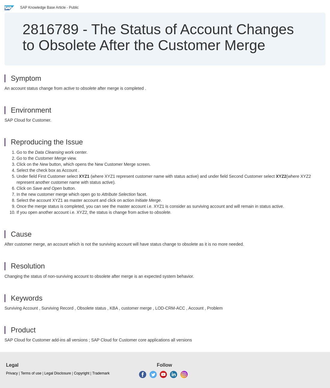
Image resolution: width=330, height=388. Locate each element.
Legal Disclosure (57, 373)
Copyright (81, 373)
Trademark (101, 373)
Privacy (12, 373)
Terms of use (31, 373)
